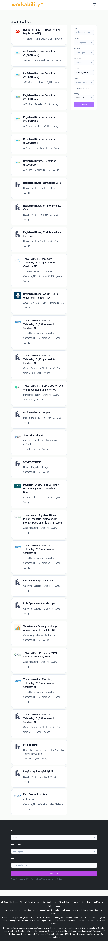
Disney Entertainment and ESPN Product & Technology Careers (43, 751)
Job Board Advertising (9, 902)
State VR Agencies (27, 902)
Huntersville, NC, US (44, 60)
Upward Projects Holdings (35, 467)
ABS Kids (27, 60)
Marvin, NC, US (32, 758)
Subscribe (54, 873)
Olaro (25, 368)
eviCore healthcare (32, 497)
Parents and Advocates (96, 902)
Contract (48, 271)
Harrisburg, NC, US (43, 147)
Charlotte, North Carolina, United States (42, 804)
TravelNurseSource (32, 271)
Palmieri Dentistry (31, 417)
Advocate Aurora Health (34, 302)
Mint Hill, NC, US (42, 126)
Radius (76, 79)
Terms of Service (56, 879)
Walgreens (28, 38)
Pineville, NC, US (42, 104)
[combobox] (84, 42)
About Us (41, 902)
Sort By (76, 93)
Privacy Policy (45, 879)
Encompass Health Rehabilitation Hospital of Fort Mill (43, 442)
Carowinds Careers (32, 585)
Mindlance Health (31, 394)
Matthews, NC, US (43, 82)
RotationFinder (54, 906)
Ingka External (30, 799)
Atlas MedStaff (30, 527)
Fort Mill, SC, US (32, 448)
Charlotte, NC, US (44, 38)
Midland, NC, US (42, 169)
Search (84, 104)
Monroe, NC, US (56, 302)
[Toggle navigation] (94, 5)
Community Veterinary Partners (38, 635)
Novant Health (30, 187)
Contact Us (51, 902)
